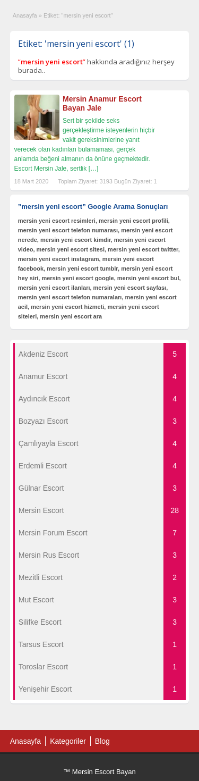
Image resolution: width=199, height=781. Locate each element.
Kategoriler (68, 741)
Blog (102, 741)
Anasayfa (25, 15)
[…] (94, 168)
